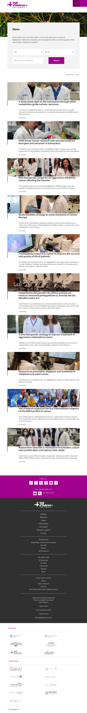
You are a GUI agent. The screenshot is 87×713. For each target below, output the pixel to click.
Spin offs (43, 545)
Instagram (46, 482)
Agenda (43, 569)
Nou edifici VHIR (43, 557)
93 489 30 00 (48, 493)
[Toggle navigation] (83, 3)
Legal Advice (43, 606)
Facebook (36, 482)
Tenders (43, 548)
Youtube (51, 482)
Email (35, 493)
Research (43, 517)
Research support (43, 530)
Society (43, 533)
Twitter (31, 482)
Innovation (44, 527)
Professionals (43, 560)
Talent (43, 520)
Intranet (43, 586)
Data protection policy (43, 610)
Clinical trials (43, 524)
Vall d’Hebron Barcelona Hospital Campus (43, 589)
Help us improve (43, 584)
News (43, 571)
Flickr (56, 482)
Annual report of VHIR (43, 578)
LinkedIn (41, 482)
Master (43, 581)
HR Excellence (44, 551)
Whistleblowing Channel (43, 618)
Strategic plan (43, 539)
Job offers (43, 563)
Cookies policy (44, 614)
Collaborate (44, 566)
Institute (43, 514)
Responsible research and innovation (43, 542)
